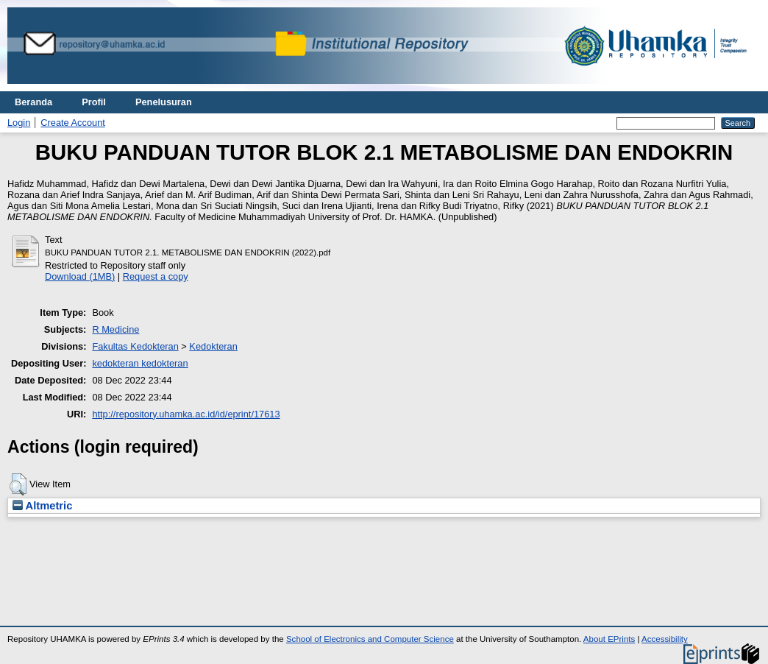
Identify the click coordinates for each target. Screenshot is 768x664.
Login (18, 122)
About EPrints (609, 639)
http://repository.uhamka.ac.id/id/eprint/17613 (186, 414)
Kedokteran (213, 346)
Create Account (72, 122)
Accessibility (664, 639)
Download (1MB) (80, 276)
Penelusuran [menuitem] (163, 101)
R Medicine (115, 329)
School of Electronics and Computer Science (370, 639)
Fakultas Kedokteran (135, 346)
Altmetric (42, 506)
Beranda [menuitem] (33, 101)
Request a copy (155, 276)
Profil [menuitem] (94, 101)
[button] (18, 484)
